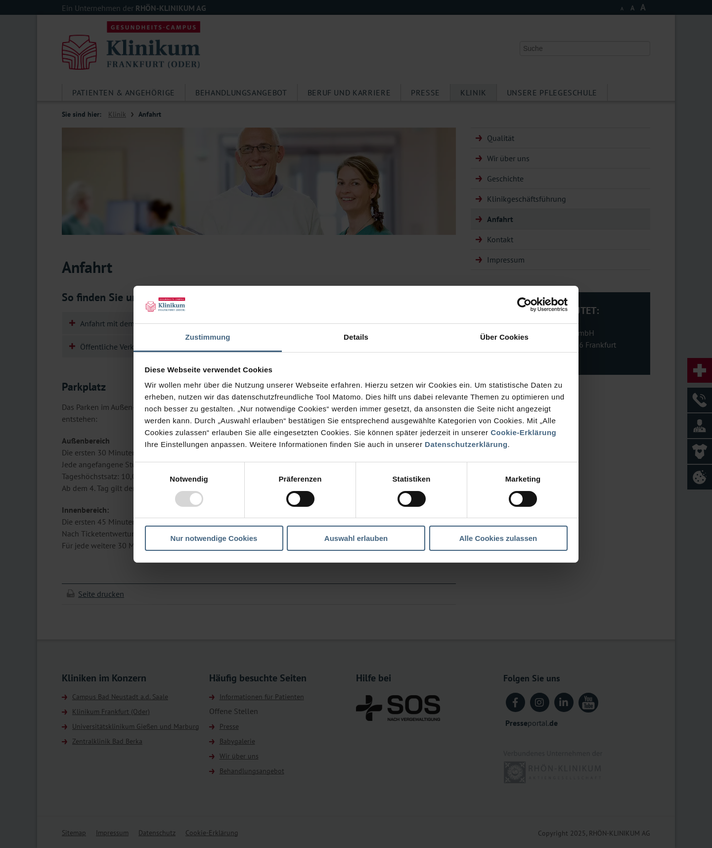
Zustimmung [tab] (207, 337)
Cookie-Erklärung (523, 432)
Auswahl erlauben (356, 538)
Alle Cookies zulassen (498, 538)
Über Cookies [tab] (504, 337)
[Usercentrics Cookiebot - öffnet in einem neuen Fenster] (524, 304)
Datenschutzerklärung (466, 444)
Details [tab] (356, 337)
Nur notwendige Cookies (214, 538)
